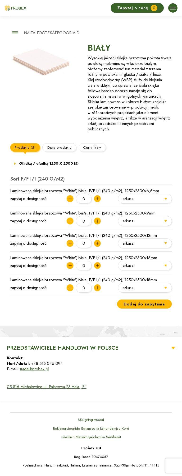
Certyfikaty (92, 147)
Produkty (25, 147)
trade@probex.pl (34, 369)
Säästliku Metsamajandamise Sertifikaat (91, 437)
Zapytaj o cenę (137, 8)
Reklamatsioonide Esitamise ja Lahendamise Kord (91, 428)
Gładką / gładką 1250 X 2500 (49, 163)
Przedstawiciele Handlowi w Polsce (62, 348)
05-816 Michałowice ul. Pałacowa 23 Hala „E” (46, 387)
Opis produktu (59, 147)
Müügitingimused (91, 419)
